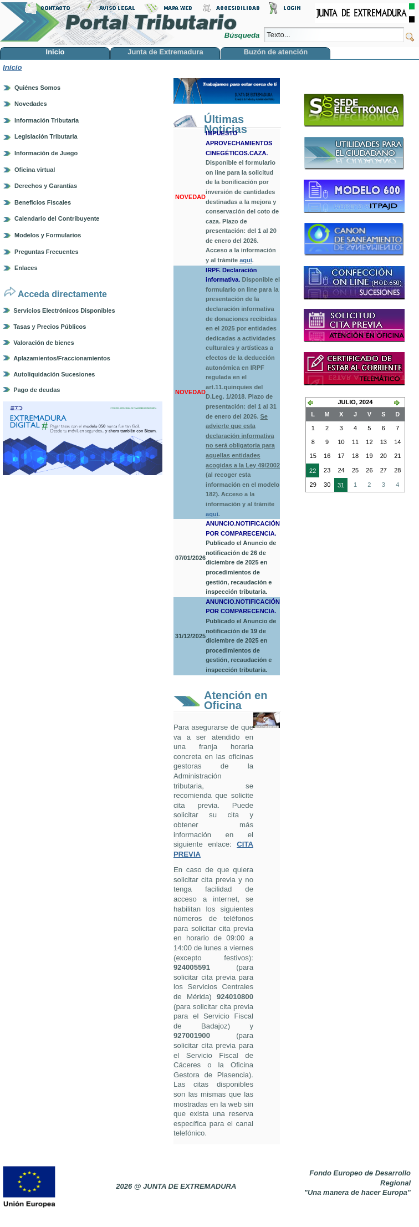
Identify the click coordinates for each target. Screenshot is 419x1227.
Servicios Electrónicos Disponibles (64, 310)
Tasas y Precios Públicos (49, 326)
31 (339, 486)
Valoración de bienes (43, 342)
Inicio (12, 67)
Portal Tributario (118, 22)
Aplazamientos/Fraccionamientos (61, 358)
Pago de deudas (36, 389)
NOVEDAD (190, 197)
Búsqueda (243, 35)
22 (311, 471)
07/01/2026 (190, 557)
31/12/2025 (190, 636)
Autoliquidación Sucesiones (54, 374)
